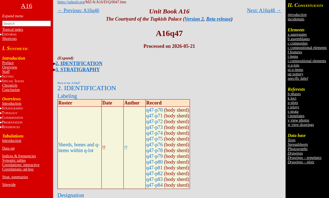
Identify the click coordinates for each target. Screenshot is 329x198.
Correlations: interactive (21, 165)
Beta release (218, 19)
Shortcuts (9, 39)
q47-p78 (154, 150)
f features (295, 52)
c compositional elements (307, 48)
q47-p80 (154, 162)
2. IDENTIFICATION (79, 63)
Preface (8, 63)
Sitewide (9, 185)
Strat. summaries (15, 177)
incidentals (296, 19)
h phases (294, 94)
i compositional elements (307, 61)
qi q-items (295, 70)
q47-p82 (154, 173)
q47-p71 (154, 116)
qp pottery (295, 74)
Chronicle (9, 85)
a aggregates (297, 34)
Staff (6, 72)
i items (293, 56)
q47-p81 (154, 167)
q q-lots (293, 65)
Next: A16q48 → (264, 10)
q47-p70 (154, 110)
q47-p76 (154, 144)
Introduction (11, 103)
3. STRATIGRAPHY (78, 69)
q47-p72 (154, 121)
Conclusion (11, 90)
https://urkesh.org (70, 2)
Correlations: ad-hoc (18, 169)
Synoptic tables (14, 160)
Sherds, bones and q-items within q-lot (78, 147)
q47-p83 (154, 179)
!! (126, 147)
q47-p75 (154, 139)
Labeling (67, 96)
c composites (298, 43)
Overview (9, 67)
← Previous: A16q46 (78, 10)
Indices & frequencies (19, 156)
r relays (293, 107)
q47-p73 (154, 127)
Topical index (12, 30)
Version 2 (194, 19)
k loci (292, 98)
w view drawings (301, 125)
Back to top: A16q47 (68, 82)
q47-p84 (154, 185)
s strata (293, 111)
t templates (296, 116)
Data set (8, 148)
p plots (293, 103)
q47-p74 (154, 133)
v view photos (298, 120)
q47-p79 (154, 156)
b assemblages (299, 39)
